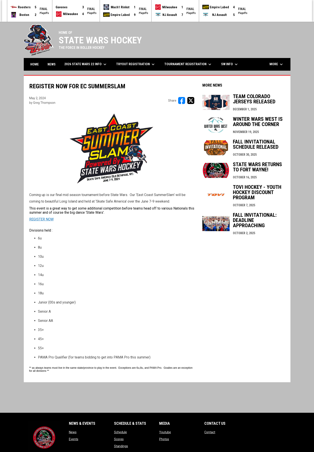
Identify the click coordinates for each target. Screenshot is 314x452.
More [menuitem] (277, 64)
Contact (209, 432)
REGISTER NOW (41, 219)
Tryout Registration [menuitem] (136, 64)
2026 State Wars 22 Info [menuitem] (86, 64)
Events (73, 439)
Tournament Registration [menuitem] (188, 64)
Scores (119, 439)
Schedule (120, 432)
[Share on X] (190, 100)
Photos (164, 439)
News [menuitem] (52, 64)
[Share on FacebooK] (181, 100)
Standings (121, 446)
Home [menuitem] (34, 64)
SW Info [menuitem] (230, 64)
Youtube (165, 432)
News (73, 432)
